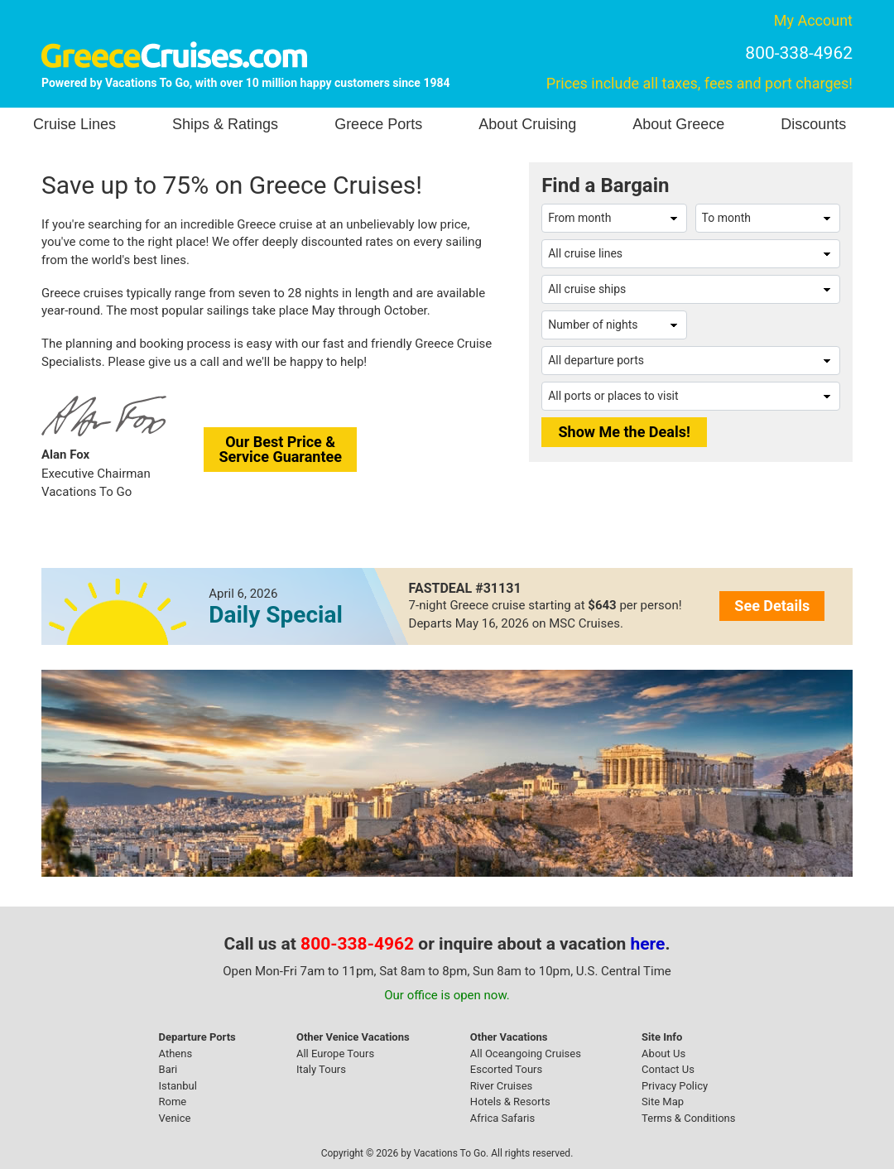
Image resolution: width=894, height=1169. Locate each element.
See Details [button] (772, 605)
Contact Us (668, 1069)
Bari (168, 1069)
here (648, 944)
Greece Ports (378, 124)
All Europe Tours (335, 1053)
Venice (175, 1118)
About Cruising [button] (527, 124)
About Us (663, 1053)
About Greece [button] (678, 124)
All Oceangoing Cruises (525, 1053)
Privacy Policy (675, 1086)
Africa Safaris (502, 1118)
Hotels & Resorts (510, 1101)
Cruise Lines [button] (74, 124)
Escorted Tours (506, 1069)
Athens (176, 1053)
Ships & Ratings (225, 124)
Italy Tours (321, 1069)
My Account (813, 20)
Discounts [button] (813, 124)
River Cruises (501, 1086)
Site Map (663, 1101)
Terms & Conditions (688, 1118)
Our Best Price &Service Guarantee (280, 449)
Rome (173, 1101)
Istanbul (178, 1086)
